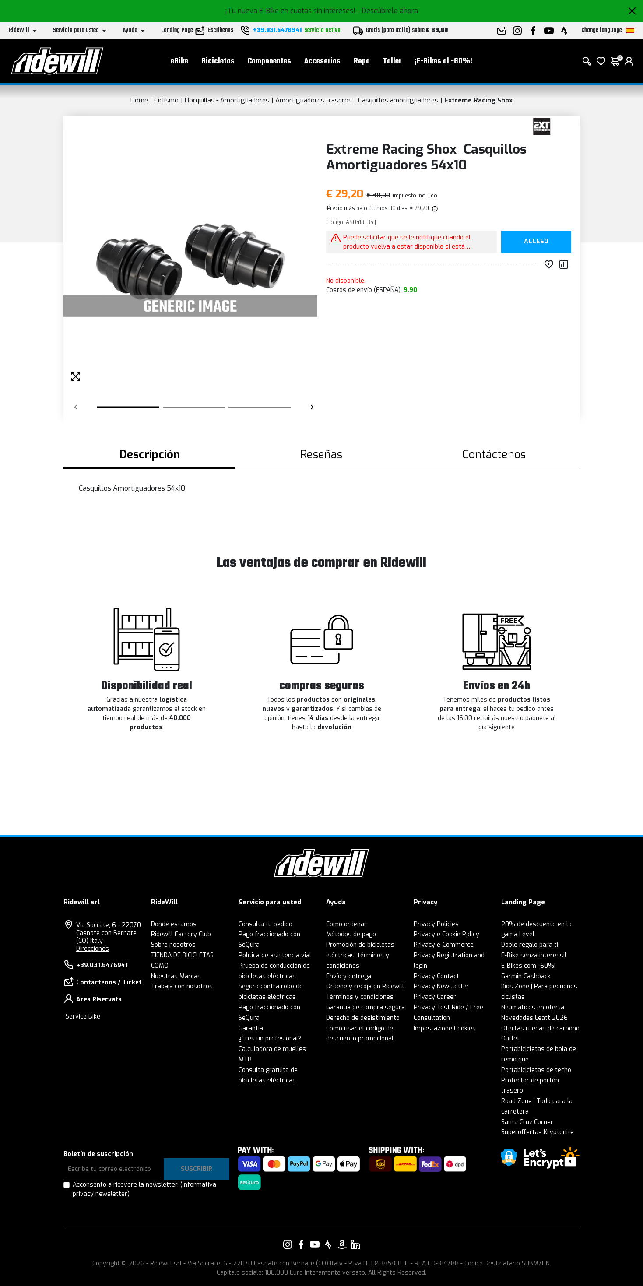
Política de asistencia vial (275, 955)
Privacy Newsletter (441, 986)
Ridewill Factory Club (181, 934)
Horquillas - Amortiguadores (227, 100)
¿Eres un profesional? (270, 1038)
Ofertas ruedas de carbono (540, 1028)
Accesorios (322, 61)
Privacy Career (435, 997)
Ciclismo (166, 100)
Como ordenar (346, 924)
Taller (392, 61)
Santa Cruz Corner (527, 1122)
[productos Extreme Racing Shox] (542, 126)
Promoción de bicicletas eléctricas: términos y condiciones (360, 955)
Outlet (510, 1038)
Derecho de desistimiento (363, 1018)
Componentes (269, 61)
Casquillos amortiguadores (398, 100)
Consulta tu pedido (265, 924)
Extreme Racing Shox (478, 100)
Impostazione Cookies (445, 1028)
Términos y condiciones (360, 997)
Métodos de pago (351, 934)
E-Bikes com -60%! (528, 966)
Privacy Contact (436, 976)
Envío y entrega (348, 976)
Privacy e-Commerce (444, 945)
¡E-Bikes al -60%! (443, 61)
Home (139, 100)
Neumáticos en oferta (532, 1007)
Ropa (362, 61)
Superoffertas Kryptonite (537, 1132)
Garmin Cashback (526, 976)
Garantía (251, 1028)
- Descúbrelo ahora (387, 10)
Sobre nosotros (173, 945)
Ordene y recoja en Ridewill (365, 986)
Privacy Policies (436, 924)
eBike (179, 61)
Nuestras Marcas (176, 976)
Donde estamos (174, 924)
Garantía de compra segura (365, 1007)
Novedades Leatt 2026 (534, 1018)
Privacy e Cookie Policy (446, 934)
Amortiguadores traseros (313, 100)
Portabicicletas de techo (536, 1070)
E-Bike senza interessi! (533, 955)
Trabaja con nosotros (182, 986)
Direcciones (92, 949)
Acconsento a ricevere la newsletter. (144, 1189)
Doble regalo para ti (529, 945)
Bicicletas (218, 61)
